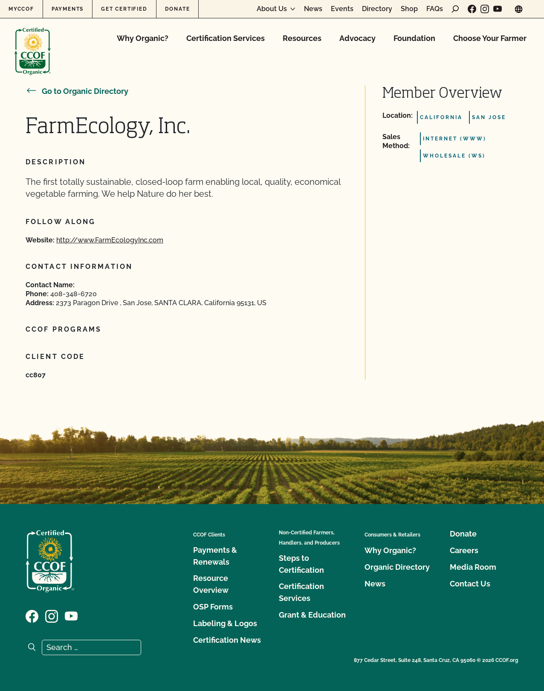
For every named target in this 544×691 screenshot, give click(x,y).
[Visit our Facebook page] (472, 9)
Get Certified (124, 9)
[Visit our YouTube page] (497, 9)
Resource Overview (211, 584)
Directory (377, 9)
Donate (177, 9)
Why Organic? (142, 38)
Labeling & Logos (225, 623)
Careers (464, 550)
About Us (272, 9)
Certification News (227, 640)
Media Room (473, 567)
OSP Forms (213, 606)
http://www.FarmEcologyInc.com (109, 240)
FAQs (434, 9)
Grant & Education (312, 614)
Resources (302, 38)
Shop (409, 9)
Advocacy (357, 38)
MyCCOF (21, 9)
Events (342, 9)
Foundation (414, 38)
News (313, 9)
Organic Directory (397, 567)
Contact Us (470, 583)
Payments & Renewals (215, 555)
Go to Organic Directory (77, 91)
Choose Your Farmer (490, 38)
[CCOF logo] (33, 42)
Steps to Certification (301, 564)
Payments (68, 9)
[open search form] (455, 9)
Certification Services (225, 38)
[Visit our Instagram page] (484, 9)
